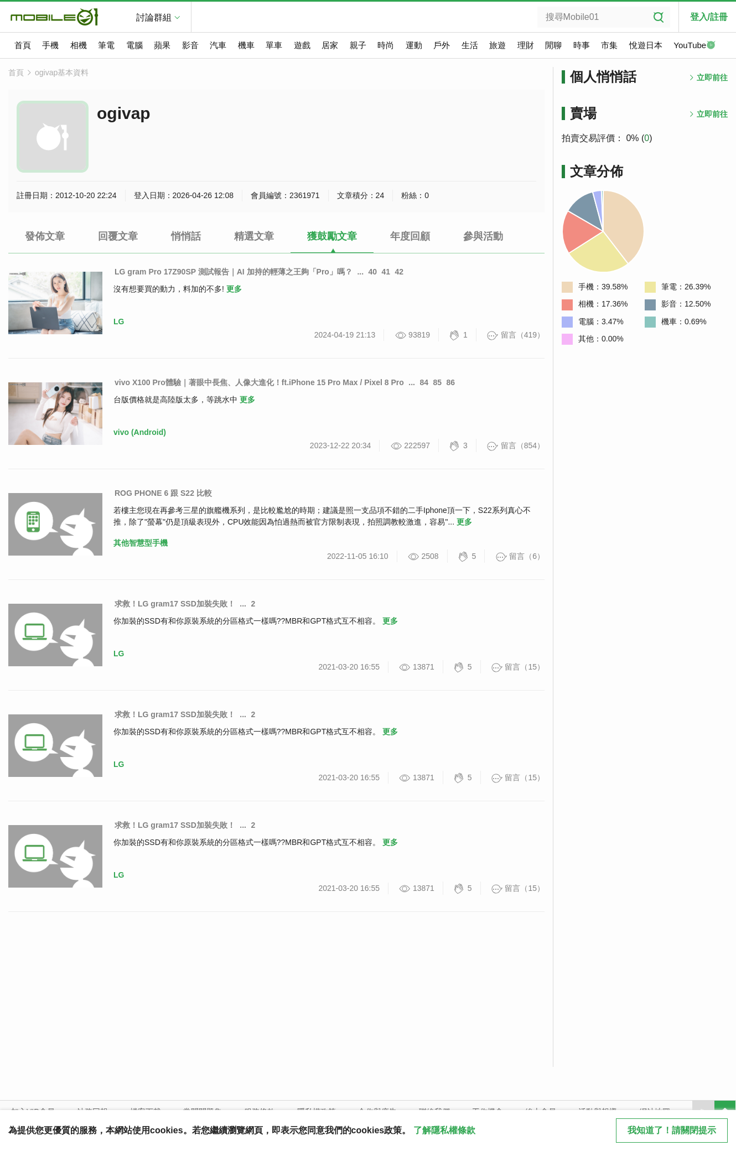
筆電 (106, 45)
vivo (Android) (139, 432)
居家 (330, 45)
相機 (78, 45)
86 (450, 382)
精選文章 (254, 236)
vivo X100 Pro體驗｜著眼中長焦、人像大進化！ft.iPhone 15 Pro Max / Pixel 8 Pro (259, 382)
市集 (609, 45)
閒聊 (553, 45)
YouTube (694, 45)
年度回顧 (410, 236)
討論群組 (154, 17)
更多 (234, 288)
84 (423, 382)
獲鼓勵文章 (332, 236)
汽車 (218, 45)
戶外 (441, 45)
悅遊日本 (645, 45)
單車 (274, 45)
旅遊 (497, 45)
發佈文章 (45, 236)
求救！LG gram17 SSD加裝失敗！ (175, 603)
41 (386, 271)
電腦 (134, 45)
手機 (50, 45)
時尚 (385, 45)
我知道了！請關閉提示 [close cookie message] (672, 1130)
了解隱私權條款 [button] (444, 1130)
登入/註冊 (709, 17)
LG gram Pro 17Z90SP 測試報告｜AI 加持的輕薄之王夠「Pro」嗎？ (234, 271)
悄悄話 (186, 236)
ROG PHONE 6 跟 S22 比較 (163, 493)
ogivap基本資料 (62, 72)
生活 (470, 45)
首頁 (22, 45)
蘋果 (162, 45)
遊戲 (302, 45)
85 (437, 382)
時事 (581, 45)
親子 (358, 45)
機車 (246, 45)
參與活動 (483, 236)
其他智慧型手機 (140, 542)
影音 (190, 45)
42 (399, 271)
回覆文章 (118, 236)
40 (373, 271)
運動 (414, 45)
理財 (525, 45)
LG (118, 321)
